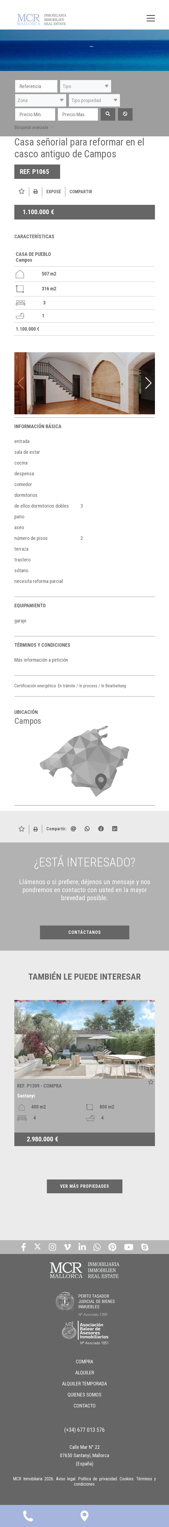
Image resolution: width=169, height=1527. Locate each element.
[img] (84, 383)
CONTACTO (85, 1406)
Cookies (126, 1478)
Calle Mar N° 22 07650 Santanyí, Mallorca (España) (84, 1455)
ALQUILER (84, 1372)
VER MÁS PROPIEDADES (84, 1186)
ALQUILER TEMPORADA (84, 1384)
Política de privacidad (97, 1478)
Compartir (80, 191)
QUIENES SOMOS (84, 1395)
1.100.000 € (38, 212)
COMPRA (84, 1361)
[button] (85, 86)
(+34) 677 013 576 (84, 1430)
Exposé (53, 191)
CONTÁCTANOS (84, 932)
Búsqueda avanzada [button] (31, 127)
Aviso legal (65, 1478)
